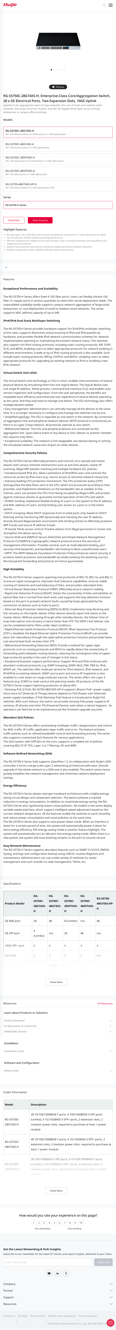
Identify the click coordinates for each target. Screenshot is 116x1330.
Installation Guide (14, 1051)
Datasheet (14, 220)
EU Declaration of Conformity (20, 1026)
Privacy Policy (37, 1316)
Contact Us (9, 1316)
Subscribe (103, 1263)
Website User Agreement (62, 1316)
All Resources (105, 1003)
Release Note (11, 1070)
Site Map (23, 1316)
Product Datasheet (14, 1020)
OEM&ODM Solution (15, 1031)
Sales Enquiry (42, 220)
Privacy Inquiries (87, 1316)
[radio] (34, 1223)
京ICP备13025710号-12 (100, 1324)
